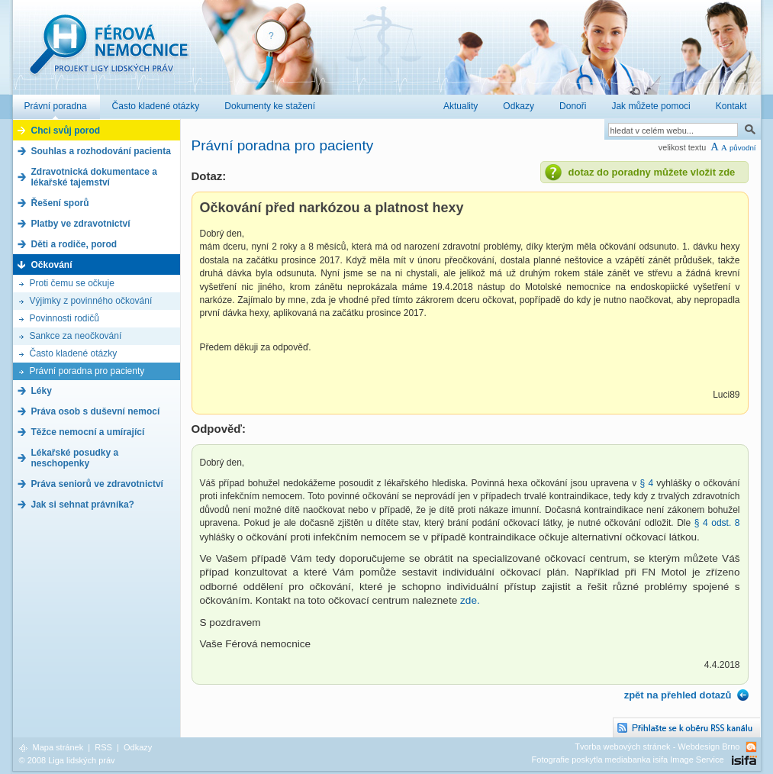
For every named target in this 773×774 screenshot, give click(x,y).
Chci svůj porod (66, 130)
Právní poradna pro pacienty (87, 371)
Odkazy (138, 747)
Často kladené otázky (74, 353)
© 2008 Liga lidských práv (67, 760)
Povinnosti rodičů (64, 318)
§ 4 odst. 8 (717, 523)
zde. (470, 600)
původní (743, 148)
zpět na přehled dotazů (678, 695)
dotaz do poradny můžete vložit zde (652, 172)
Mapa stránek (58, 747)
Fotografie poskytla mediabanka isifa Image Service (628, 759)
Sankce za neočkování (76, 336)
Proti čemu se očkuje (72, 283)
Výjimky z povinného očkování (91, 300)
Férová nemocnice (108, 52)
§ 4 (647, 483)
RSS (103, 747)
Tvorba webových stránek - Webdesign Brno (657, 746)
